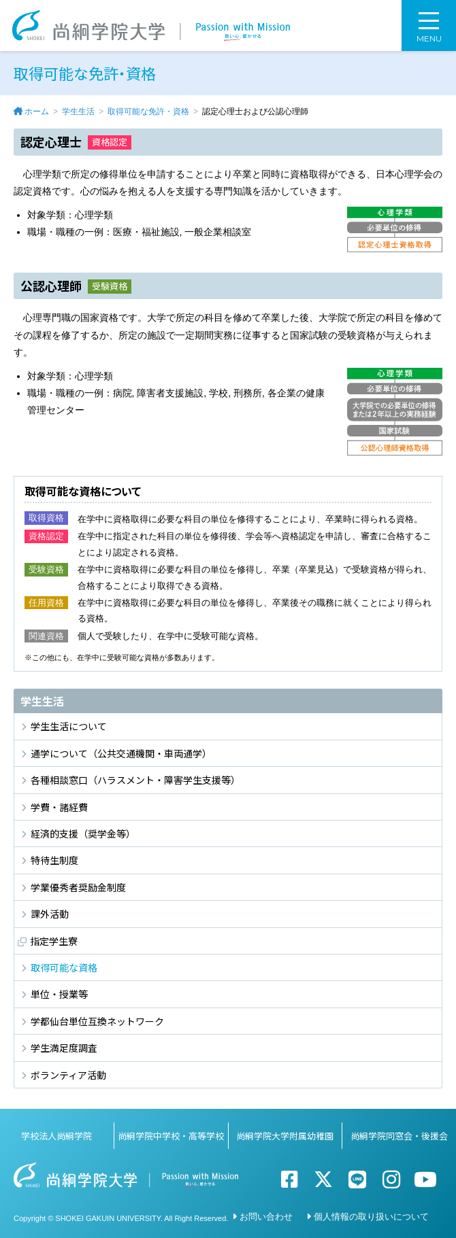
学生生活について (69, 726)
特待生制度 (54, 860)
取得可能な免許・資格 (148, 111)
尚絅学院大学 (151, 25)
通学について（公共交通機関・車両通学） (121, 753)
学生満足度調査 (64, 1047)
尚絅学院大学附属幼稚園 (284, 1135)
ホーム (37, 111)
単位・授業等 (59, 994)
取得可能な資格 (64, 967)
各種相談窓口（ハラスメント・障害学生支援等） (135, 780)
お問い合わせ (266, 1216)
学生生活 (78, 111)
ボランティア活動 (68, 1075)
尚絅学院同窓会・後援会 (399, 1135)
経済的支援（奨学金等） (83, 833)
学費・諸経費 (59, 807)
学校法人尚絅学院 (56, 1135)
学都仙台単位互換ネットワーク (97, 1021)
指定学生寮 (54, 941)
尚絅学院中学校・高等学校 (171, 1135)
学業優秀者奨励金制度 (78, 887)
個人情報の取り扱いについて (371, 1216)
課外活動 (50, 914)
